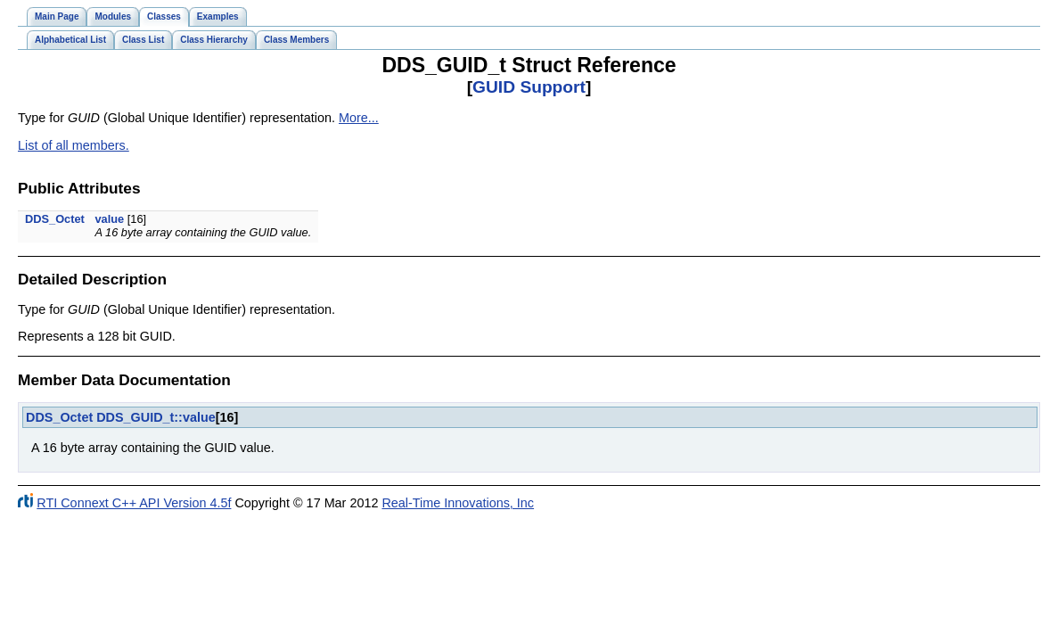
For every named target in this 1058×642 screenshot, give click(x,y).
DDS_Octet (55, 219)
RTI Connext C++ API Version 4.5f (134, 503)
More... (359, 118)
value (109, 219)
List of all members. (73, 145)
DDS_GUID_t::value (156, 417)
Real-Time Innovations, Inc (457, 503)
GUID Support (529, 87)
